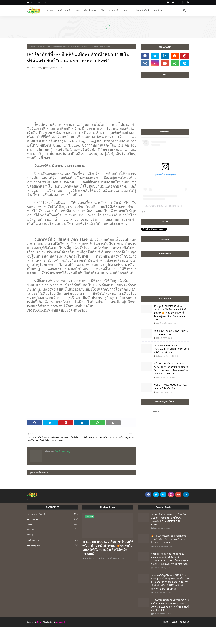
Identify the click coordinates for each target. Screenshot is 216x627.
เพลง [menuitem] (125, 10)
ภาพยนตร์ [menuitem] (113, 10)
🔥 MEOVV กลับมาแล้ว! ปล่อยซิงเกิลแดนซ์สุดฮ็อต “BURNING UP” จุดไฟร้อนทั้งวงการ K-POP (168, 539)
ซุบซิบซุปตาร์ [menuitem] (64, 10)
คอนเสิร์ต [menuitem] (157, 10)
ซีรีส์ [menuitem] (102, 10)
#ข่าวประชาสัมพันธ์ (53, 514)
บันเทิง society (36, 68)
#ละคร (53, 529)
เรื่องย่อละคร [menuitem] (90, 10)
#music (53, 525)
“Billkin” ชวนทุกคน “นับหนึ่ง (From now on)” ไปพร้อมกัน (171, 387)
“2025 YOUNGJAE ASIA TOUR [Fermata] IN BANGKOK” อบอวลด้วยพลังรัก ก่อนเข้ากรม (171, 349)
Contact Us (184, 622)
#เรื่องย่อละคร (53, 540)
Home (29, 2)
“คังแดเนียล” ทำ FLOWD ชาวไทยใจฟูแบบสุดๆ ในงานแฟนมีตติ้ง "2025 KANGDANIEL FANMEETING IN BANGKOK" (169, 519)
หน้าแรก (32, 47)
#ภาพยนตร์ (53, 519)
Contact (46, 2)
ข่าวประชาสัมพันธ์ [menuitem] (140, 10)
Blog (39, 622)
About (37, 2)
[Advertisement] (165, 104)
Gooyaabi (60, 622)
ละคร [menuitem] (77, 10)
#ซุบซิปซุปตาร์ (53, 545)
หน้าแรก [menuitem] (49, 10)
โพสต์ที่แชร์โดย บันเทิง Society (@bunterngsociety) (167, 206)
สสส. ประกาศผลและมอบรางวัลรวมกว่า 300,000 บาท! (171, 333)
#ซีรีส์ (53, 534)
